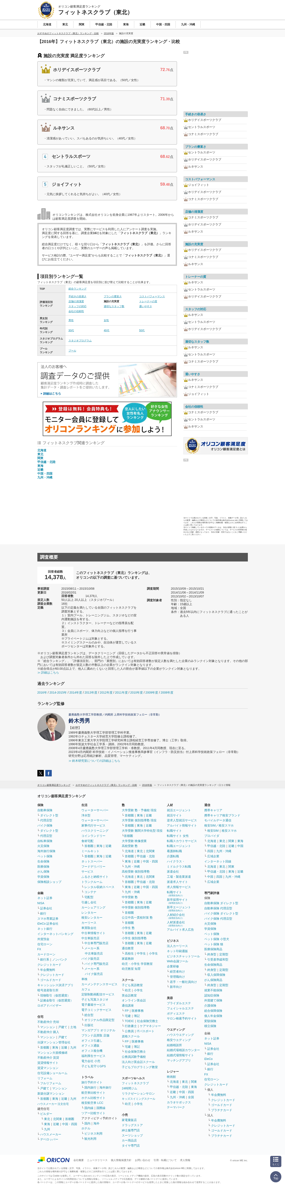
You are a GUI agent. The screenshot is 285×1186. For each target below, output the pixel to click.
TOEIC (129, 1021)
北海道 (41, 450)
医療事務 (138, 1010)
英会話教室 (129, 995)
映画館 (171, 1076)
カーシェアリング (93, 907)
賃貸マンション (47, 1068)
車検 (84, 979)
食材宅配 (87, 841)
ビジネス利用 (93, 1133)
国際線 (100, 1108)
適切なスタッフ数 (114, 306)
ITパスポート (145, 1031)
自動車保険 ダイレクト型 (221, 903)
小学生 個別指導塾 (134, 938)
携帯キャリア (213, 810)
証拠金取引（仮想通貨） (56, 1000)
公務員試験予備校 (134, 1056)
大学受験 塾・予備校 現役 (139, 810)
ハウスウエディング (180, 1034)
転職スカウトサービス (182, 841)
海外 (96, 1123)
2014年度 (75, 692)
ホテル (85, 1128)
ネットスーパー (91, 861)
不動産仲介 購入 (48, 1032)
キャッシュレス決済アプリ (55, 985)
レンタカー (88, 912)
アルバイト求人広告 (180, 929)
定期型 (223, 954)
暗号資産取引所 (47, 990)
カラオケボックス (179, 1102)
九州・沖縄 (44, 477)
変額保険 (210, 1021)
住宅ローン (44, 944)
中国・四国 (44, 473)
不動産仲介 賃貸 (48, 1057)
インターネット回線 (217, 861)
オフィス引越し (91, 1040)
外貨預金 (43, 939)
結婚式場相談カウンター (183, 1050)
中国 (240, 846)
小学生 (153, 953)
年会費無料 (47, 970)
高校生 (129, 953)
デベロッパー (49, 1139)
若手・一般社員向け (183, 982)
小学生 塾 (128, 928)
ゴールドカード (50, 980)
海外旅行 (105, 1087)
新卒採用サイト (177, 901)
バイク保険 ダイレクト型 (221, 913)
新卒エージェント (179, 908)
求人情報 (185, 1160)
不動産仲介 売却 (48, 1022)
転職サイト (174, 830)
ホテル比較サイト (93, 1098)
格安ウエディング (179, 1040)
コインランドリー (93, 835)
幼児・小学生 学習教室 (137, 963)
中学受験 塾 (130, 897)
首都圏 (44, 1047)
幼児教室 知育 (131, 968)
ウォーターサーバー (94, 810)
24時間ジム (129, 1088)
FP (127, 1010)
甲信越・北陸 (46, 462)
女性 (106, 320)
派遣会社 (173, 871)
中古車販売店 (90, 938)
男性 (71, 320)
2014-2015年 (58, 692)
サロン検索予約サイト (182, 1018)
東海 (40, 465)
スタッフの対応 (78, 306)
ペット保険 (44, 856)
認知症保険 (211, 995)
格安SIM (213, 830)
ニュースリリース (97, 1160)
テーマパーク (176, 1107)
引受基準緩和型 (217, 959)
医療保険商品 (213, 949)
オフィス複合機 (91, 1050)
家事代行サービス (93, 825)
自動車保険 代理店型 (218, 908)
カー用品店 (129, 1140)
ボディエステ (176, 1013)
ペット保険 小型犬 (216, 939)
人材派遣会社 (176, 924)
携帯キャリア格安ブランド (222, 815)
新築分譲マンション (50, 1093)
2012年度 (106, 692)
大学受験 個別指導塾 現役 (139, 820)
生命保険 (43, 861)
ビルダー (46, 1113)
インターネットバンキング (55, 934)
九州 (73, 1047)
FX (39, 949)
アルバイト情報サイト (182, 825)
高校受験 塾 (130, 846)
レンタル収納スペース (99, 887)
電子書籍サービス (93, 1004)
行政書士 (131, 1026)
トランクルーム (91, 882)
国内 (87, 1123)
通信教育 (128, 948)
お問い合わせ (142, 1160)
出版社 (88, 1025)
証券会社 (46, 908)
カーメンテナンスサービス (99, 984)
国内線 (88, 1108)
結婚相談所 (174, 1045)
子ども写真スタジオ (94, 999)
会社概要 (78, 1160)
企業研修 (173, 966)
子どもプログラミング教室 (140, 1067)
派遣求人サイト (177, 882)
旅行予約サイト (91, 1082)
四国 (210, 851)
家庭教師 (128, 958)
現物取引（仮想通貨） (55, 995)
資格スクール (131, 1036)
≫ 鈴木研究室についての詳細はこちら (94, 760)
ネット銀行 (44, 928)
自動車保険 (44, 810)
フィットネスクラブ (135, 1083)
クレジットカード (49, 964)
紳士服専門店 (131, 1130)
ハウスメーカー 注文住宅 (53, 1104)
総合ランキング (78, 288)
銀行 (43, 913)
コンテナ (90, 892)
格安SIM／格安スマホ (219, 825)
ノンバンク (59, 959)
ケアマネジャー (150, 1026)
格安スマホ (229, 830)
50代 (142, 330)
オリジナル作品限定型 (99, 1020)
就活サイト (174, 815)
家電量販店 (129, 1120)
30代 (71, 330)
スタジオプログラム (80, 340)
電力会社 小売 (90, 1061)
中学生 (141, 953)
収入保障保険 (216, 974)
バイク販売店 (90, 958)
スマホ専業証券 (47, 918)
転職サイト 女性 (178, 835)
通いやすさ (145, 306)
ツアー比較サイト (93, 1113)
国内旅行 (90, 1087)
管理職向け (177, 976)
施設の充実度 (194, 244)
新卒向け (176, 987)
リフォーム (44, 1078)
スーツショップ (132, 1135)
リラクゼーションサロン (138, 1093)
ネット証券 (44, 898)
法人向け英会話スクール (138, 1062)
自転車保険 (44, 841)
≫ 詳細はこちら (48, 672)
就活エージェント (179, 810)
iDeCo (208, 1059)
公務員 (129, 1031)
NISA (40, 903)
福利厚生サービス (93, 1056)
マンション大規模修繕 (52, 1052)
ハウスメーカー (50, 1134)
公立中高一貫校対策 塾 (137, 917)
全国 (191, 1097)
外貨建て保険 (213, 1000)
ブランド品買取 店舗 (95, 1035)
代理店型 (46, 820)
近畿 (40, 469)
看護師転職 (174, 851)
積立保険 (210, 1026)
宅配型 (88, 897)
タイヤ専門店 (131, 1145)
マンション (47, 1027)
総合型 (88, 1015)
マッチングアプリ (179, 1060)
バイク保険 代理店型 (218, 918)
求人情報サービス (179, 887)
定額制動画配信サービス (97, 994)
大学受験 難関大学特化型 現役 (142, 830)
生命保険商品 (213, 964)
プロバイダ (211, 835)
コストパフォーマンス (152, 296)
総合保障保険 (213, 1010)
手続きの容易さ (78, 296)
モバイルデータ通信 (217, 820)
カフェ (85, 989)
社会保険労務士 (147, 1021)
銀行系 (44, 959)
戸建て (62, 1027)
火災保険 (43, 846)
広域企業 (213, 856)
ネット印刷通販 (177, 951)
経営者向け (177, 971)
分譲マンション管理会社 (53, 1042)
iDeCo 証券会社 (48, 923)
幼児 (128, 990)
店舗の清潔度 (76, 301)
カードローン (46, 954)
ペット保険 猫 (213, 944)
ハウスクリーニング (94, 830)
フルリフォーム (50, 1083)
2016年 (42, 692)
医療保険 (43, 866)
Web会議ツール (177, 961)
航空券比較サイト (93, 1092)
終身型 (211, 954)
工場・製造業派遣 (179, 876)
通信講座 (128, 1005)
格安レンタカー (91, 917)
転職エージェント (179, 846)
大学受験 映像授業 (134, 841)
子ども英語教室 (132, 985)
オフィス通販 (90, 1045)
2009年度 (151, 692)
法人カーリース (177, 946)
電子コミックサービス (96, 1010)
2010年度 (136, 692)
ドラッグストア (132, 1125)
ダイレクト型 (49, 815)
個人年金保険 (213, 1016)
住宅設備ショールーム (52, 1073)
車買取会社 (88, 928)
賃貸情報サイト (47, 1062)
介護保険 (210, 1005)
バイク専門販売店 (96, 963)
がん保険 (43, 871)
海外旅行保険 (46, 851)
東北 (40, 454)
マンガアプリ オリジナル (98, 1030)
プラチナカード (221, 1110)
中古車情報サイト (93, 933)
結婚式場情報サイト (180, 1055)
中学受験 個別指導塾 (136, 907)
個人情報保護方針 (121, 1160)
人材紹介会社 (176, 916)
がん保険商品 (213, 980)
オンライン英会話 (134, 1000)
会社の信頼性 (76, 311)
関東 (40, 458)
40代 (106, 330)
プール (72, 350)
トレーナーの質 (148, 301)
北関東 (57, 1119)
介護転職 (173, 856)
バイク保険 (44, 825)
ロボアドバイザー (49, 1005)
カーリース (88, 922)
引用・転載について (165, 1160)
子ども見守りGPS (93, 1066)
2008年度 (167, 692)
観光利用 (90, 1138)
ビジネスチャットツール (183, 956)
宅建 (128, 1016)
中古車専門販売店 (96, 943)
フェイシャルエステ (180, 1008)
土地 (73, 1027)
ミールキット (90, 851)
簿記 (137, 1016)
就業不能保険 (213, 990)
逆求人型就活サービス (182, 820)
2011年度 (121, 692)
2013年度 (91, 692)
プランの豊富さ (113, 296)
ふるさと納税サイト (94, 876)
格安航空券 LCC (92, 1102)
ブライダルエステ (179, 1003)
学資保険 (43, 876)
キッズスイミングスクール (138, 1098)
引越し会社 (88, 902)
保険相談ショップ (49, 882)
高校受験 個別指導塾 (136, 871)
